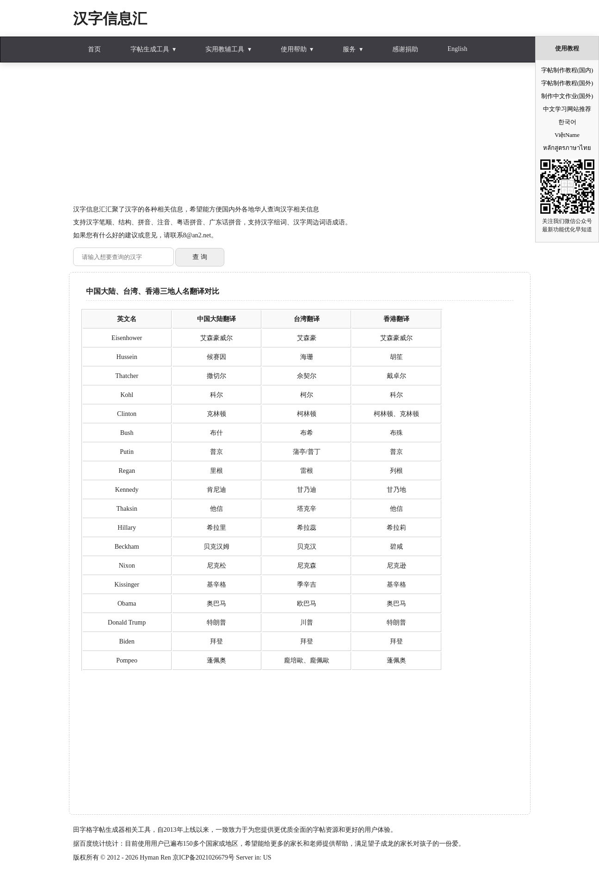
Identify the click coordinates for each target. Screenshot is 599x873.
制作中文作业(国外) (567, 96)
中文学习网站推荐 (567, 108)
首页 (94, 49)
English (458, 48)
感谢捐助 (405, 49)
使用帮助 (294, 49)
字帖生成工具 (149, 49)
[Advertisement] (299, 138)
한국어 (567, 121)
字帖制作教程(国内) (567, 70)
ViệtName (567, 134)
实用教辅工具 (224, 49)
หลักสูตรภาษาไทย (567, 147)
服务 (349, 49)
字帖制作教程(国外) (567, 83)
